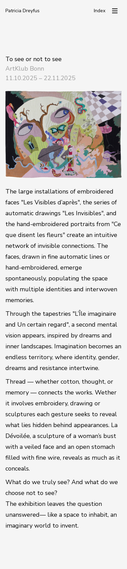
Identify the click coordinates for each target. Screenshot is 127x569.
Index (99, 10)
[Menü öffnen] (115, 11)
